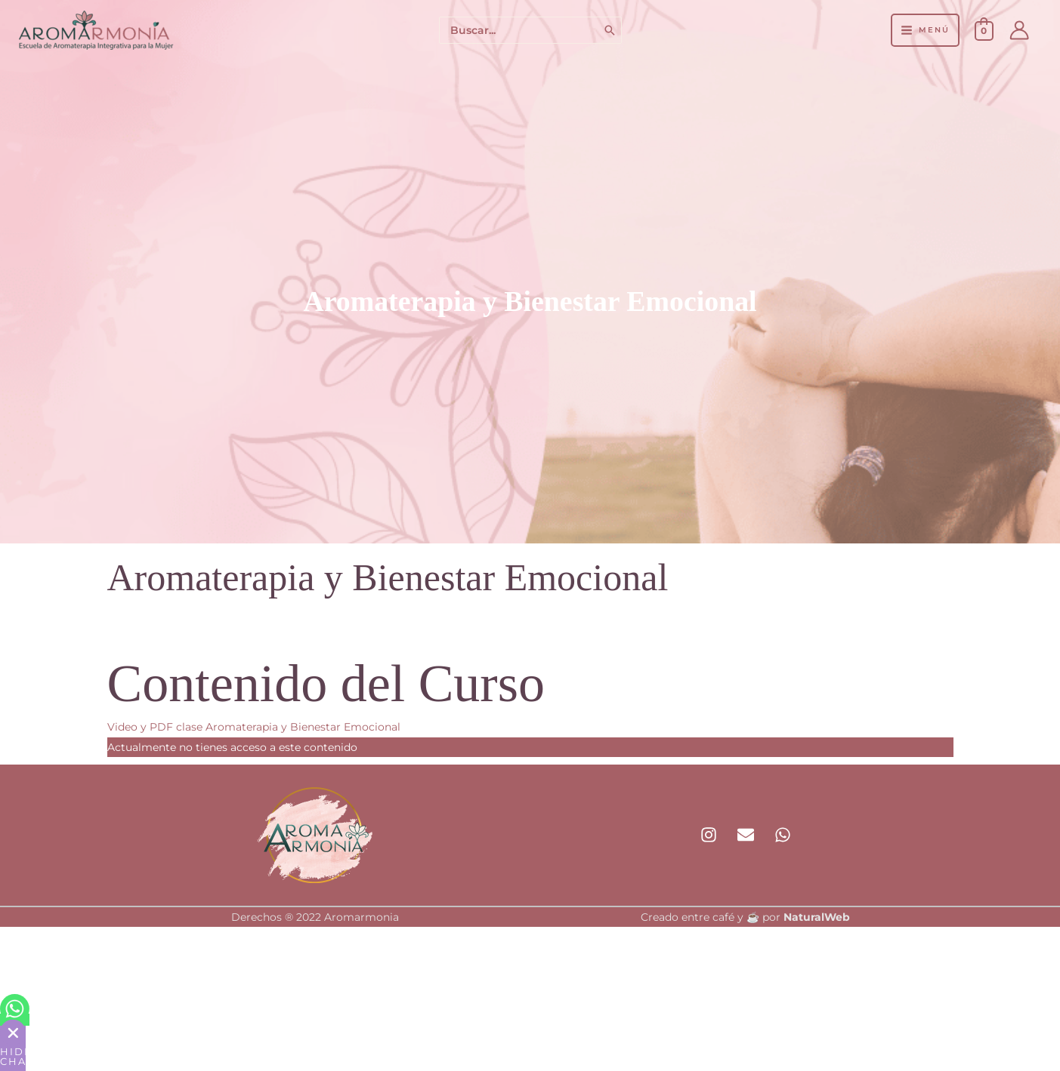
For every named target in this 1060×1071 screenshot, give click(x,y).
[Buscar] (610, 30)
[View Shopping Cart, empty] (984, 30)
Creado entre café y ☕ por (745, 917)
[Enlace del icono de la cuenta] (1019, 30)
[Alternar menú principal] (925, 30)
